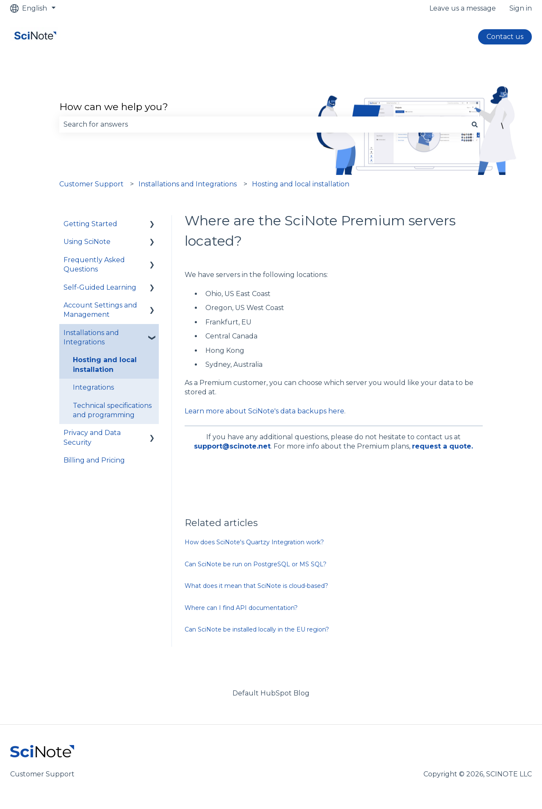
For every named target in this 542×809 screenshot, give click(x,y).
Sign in (520, 8)
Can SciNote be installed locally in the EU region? (257, 629)
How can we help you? (113, 107)
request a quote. (442, 446)
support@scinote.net (232, 446)
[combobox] (263, 124)
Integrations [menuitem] (93, 387)
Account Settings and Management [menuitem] (100, 310)
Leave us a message (462, 8)
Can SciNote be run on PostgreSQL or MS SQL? (255, 564)
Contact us (505, 37)
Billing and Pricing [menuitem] (94, 460)
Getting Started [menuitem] (90, 224)
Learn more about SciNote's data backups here (264, 411)
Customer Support (91, 184)
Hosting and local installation (300, 184)
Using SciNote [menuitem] (87, 242)
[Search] (475, 124)
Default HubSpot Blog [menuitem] (271, 693)
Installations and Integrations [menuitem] (91, 337)
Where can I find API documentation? (241, 608)
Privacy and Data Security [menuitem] (92, 437)
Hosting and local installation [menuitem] (105, 364)
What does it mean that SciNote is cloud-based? (256, 586)
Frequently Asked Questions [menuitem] (94, 264)
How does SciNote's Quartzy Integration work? (254, 542)
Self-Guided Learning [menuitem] (100, 287)
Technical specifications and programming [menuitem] (112, 410)
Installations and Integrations (187, 184)
